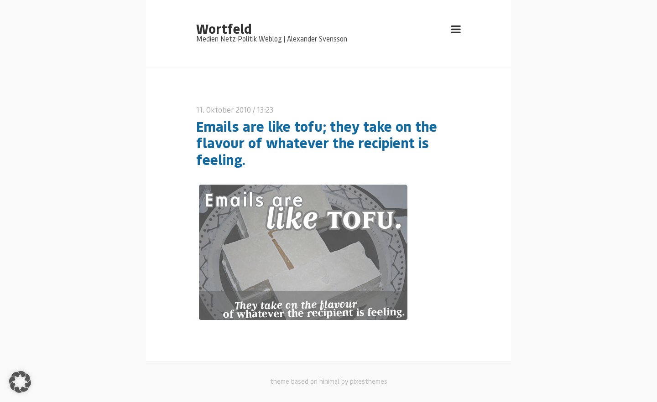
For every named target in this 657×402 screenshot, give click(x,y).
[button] (20, 382)
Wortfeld (223, 28)
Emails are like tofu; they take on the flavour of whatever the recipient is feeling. (316, 143)
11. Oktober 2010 (223, 109)
